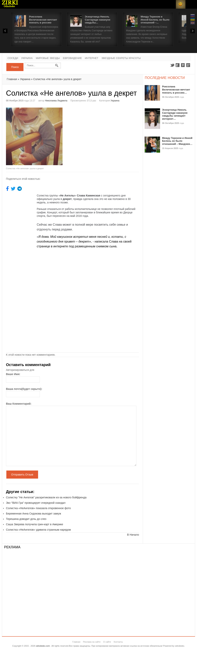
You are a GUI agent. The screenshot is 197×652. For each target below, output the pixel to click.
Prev (5, 30)
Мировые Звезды (48, 58)
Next (192, 30)
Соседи (13, 58)
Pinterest (183, 65)
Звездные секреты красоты (121, 58)
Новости (10, 4)
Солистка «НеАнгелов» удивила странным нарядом (38, 529)
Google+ (188, 65)
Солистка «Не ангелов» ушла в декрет (57, 79)
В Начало (133, 534)
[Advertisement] (105, 134)
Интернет (91, 58)
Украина (27, 58)
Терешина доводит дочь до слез (26, 518)
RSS (180, 4)
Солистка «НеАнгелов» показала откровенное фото (38, 508)
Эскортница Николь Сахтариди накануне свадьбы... (97, 19)
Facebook (177, 65)
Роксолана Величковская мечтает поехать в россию (43, 19)
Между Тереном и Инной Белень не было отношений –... (155, 19)
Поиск (15, 67)
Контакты (118, 642)
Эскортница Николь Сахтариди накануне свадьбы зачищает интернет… (174, 114)
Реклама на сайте (91, 642)
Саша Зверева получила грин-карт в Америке (34, 524)
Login (171, 4)
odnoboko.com (43, 646)
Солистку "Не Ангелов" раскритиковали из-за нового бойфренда (46, 497)
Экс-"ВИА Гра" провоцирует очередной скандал (35, 502)
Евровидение (72, 58)
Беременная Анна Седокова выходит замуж (33, 513)
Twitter (172, 65)
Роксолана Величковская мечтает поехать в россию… (176, 89)
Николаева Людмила (56, 100)
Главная (12, 79)
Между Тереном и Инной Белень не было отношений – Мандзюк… (177, 141)
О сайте (107, 642)
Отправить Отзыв (22, 474)
